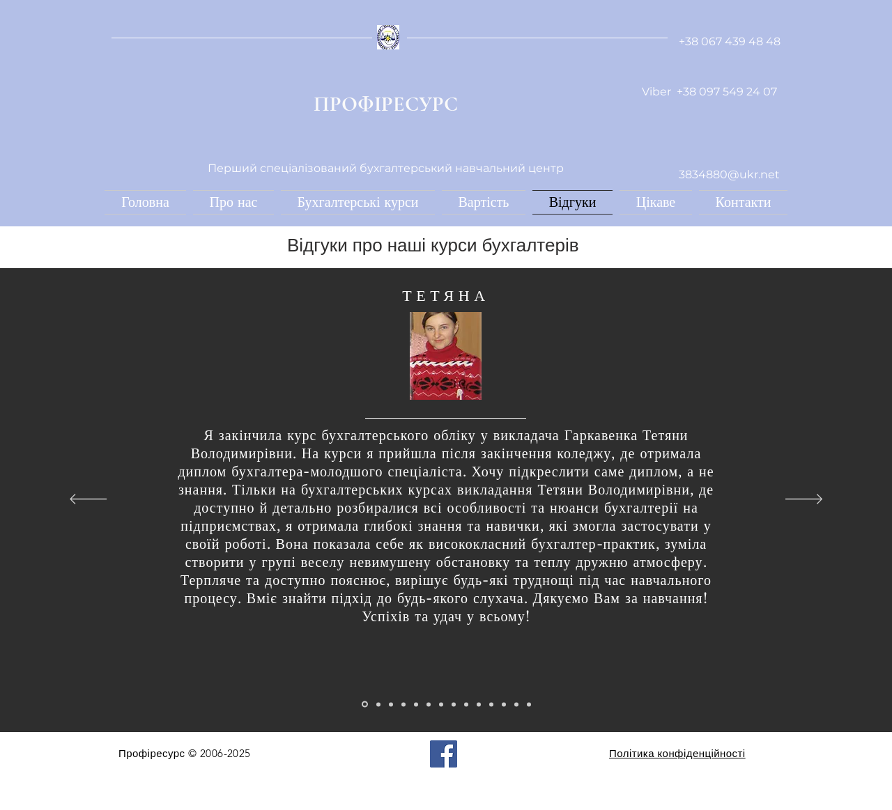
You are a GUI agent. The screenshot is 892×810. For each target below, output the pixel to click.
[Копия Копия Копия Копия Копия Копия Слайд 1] (441, 704)
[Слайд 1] (365, 704)
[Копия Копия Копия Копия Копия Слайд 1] (428, 704)
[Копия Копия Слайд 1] (391, 704)
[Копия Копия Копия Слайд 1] (403, 704)
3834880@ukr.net (729, 174)
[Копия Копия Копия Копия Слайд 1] (416, 704)
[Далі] (803, 500)
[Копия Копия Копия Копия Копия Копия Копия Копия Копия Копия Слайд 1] (491, 704)
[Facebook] (443, 754)
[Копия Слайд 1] (378, 704)
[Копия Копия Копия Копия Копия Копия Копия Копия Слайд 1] (466, 704)
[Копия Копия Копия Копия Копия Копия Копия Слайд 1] (454, 704)
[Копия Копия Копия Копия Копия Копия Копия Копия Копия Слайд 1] (479, 704)
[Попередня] (88, 500)
